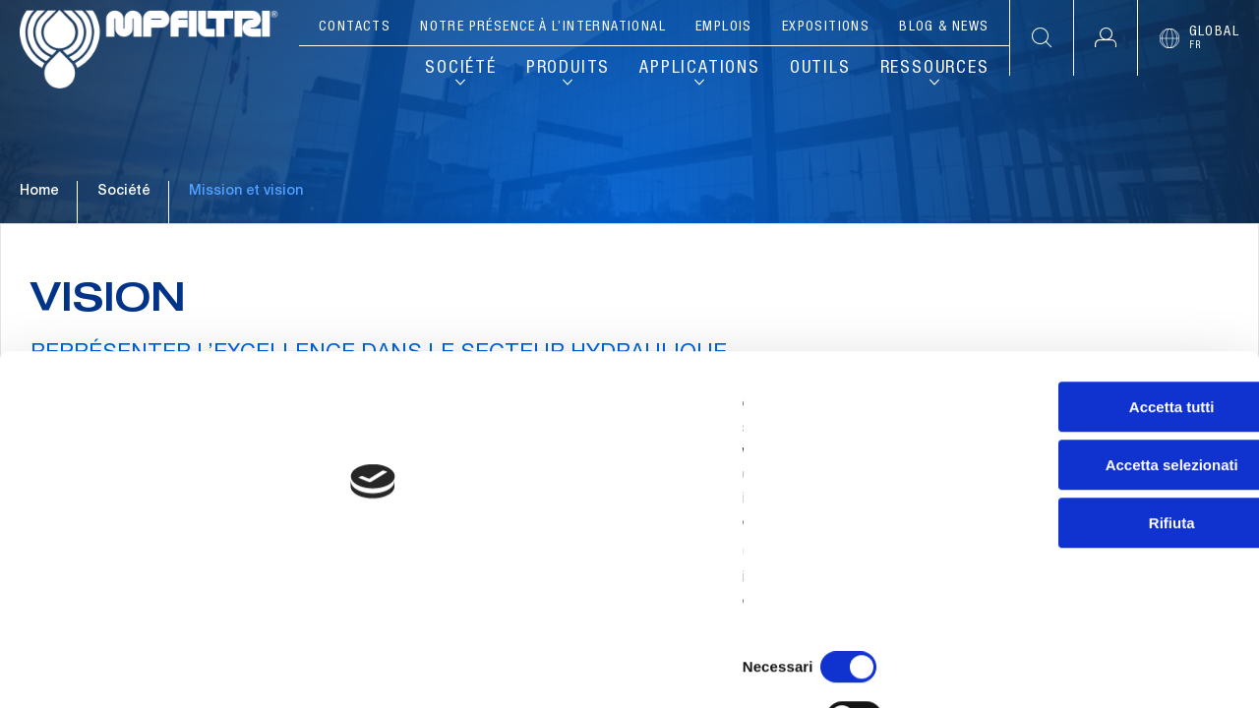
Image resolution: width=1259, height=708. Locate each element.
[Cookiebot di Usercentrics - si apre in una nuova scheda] (127, 669)
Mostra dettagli (1035, 669)
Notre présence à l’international (543, 27)
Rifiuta (1095, 582)
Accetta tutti (1095, 466)
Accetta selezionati (1094, 524)
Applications (699, 69)
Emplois (723, 27)
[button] (1105, 38)
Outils (820, 69)
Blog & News (944, 27)
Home (39, 264)
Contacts (354, 27)
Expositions (825, 27)
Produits (568, 69)
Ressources (934, 69)
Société (461, 69)
